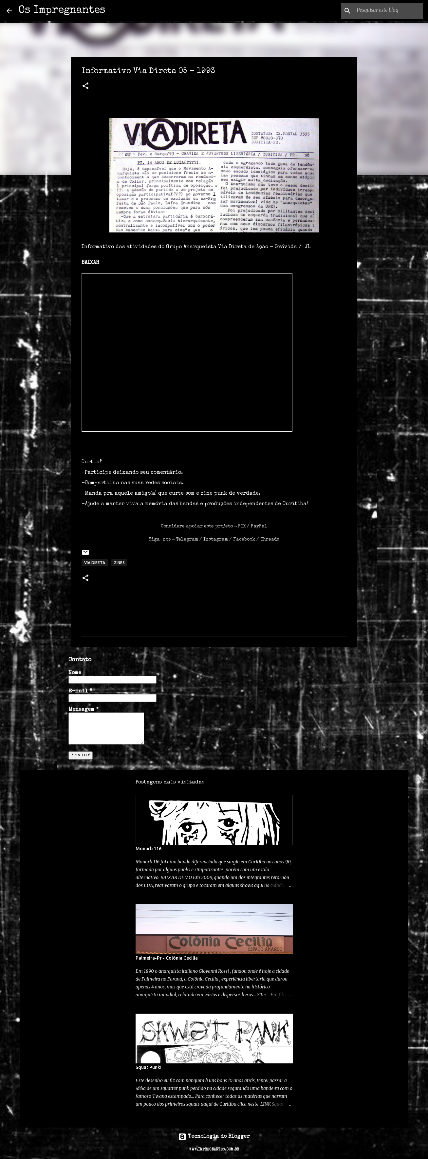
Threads (269, 539)
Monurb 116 (148, 848)
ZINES (119, 563)
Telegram (187, 539)
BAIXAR (90, 263)
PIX (242, 526)
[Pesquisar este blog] (388, 11)
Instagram (215, 539)
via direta (94, 563)
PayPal (259, 526)
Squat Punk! (148, 1067)
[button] (85, 87)
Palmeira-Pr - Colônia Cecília (167, 958)
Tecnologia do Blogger (214, 1136)
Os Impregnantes (61, 10)
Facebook (244, 539)
